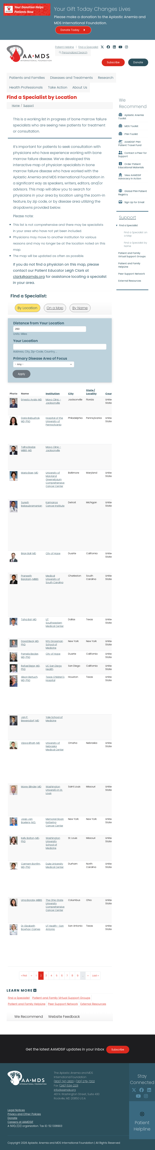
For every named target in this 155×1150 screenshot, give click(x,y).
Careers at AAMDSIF (20, 1122)
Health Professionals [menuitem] (26, 87)
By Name (80, 307)
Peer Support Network (63, 1004)
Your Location (25, 340)
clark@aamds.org (29, 276)
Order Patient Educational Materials (131, 165)
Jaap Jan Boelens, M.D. (28, 820)
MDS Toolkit (128, 126)
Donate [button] (138, 62)
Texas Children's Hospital (55, 678)
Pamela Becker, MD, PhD (30, 655)
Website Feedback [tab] (64, 1016)
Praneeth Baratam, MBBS (29, 577)
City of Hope (53, 553)
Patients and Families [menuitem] (27, 77)
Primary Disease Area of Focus (40, 358)
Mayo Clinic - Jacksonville (53, 401)
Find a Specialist (88, 47)
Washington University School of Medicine (53, 843)
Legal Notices (16, 1110)
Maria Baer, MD (29, 473)
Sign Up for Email (131, 202)
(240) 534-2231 (68, 1085)
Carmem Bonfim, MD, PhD (31, 865)
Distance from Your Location (38, 323)
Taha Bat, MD (28, 619)
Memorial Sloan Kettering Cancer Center (55, 822)
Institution (53, 393)
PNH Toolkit (128, 134)
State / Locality (91, 392)
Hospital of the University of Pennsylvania (54, 421)
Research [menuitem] (105, 77)
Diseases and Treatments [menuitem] (71, 77)
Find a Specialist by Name (135, 244)
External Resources (93, 1004)
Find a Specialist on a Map (135, 234)
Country (110, 393)
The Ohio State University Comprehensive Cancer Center (55, 905)
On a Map (55, 307)
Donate (12, 1118)
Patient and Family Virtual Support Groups (61, 998)
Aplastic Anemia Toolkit (131, 116)
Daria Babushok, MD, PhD (30, 419)
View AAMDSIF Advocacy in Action (129, 176)
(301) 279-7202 (85, 1081)
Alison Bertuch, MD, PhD (29, 678)
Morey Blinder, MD (31, 786)
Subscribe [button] (113, 62)
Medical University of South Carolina (54, 579)
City (71, 393)
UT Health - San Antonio (55, 927)
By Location (27, 307)
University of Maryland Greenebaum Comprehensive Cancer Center (55, 479)
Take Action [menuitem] (57, 87)
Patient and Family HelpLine (26, 1004)
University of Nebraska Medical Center (55, 746)
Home (16, 105)
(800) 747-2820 (64, 1081)
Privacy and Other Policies (24, 1114)
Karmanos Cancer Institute (55, 504)
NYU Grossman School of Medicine (54, 644)
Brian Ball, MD (28, 553)
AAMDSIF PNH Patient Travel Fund (129, 143)
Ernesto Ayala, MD (31, 399)
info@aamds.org (65, 1090)
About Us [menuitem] (79, 87)
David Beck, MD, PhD (30, 642)
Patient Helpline (64, 47)
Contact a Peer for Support (132, 154)
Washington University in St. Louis (54, 790)
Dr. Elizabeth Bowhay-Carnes (30, 927)
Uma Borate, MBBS (31, 900)
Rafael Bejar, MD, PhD (30, 667)
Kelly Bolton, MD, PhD (30, 839)
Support (28, 105)
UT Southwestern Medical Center (55, 623)
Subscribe (117, 1049)
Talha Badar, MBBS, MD (28, 448)
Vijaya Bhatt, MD (30, 743)
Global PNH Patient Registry (132, 192)
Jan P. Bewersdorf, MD (30, 718)
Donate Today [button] (73, 30)
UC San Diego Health (54, 667)
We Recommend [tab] (28, 1016)
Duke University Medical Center (55, 865)
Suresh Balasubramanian (31, 504)
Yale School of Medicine (54, 718)
